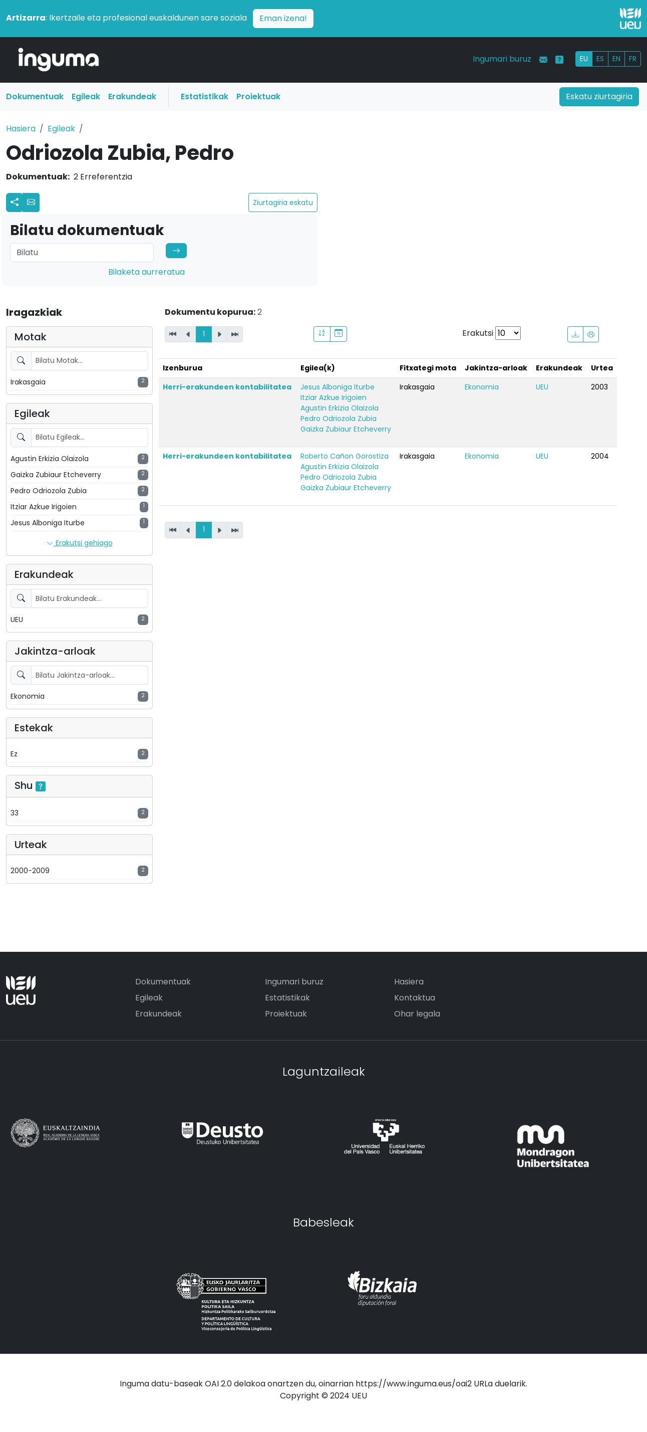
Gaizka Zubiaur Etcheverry (345, 429)
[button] (31, 202)
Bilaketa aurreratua (146, 272)
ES (600, 59)
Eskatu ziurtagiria (599, 96)
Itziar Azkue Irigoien (333, 397)
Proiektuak (258, 96)
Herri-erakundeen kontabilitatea (227, 387)
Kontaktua (414, 997)
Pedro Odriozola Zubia (338, 419)
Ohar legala (417, 1013)
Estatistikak (204, 96)
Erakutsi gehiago (80, 543)
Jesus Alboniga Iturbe (337, 387)
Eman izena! (283, 18)
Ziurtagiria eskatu (283, 202)
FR (632, 59)
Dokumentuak (35, 96)
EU (584, 59)
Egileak (86, 96)
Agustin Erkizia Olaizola (339, 408)
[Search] (82, 252)
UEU (542, 387)
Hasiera (21, 128)
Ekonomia (482, 387)
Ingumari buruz (502, 59)
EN (616, 59)
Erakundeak (132, 96)
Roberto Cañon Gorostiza (344, 456)
